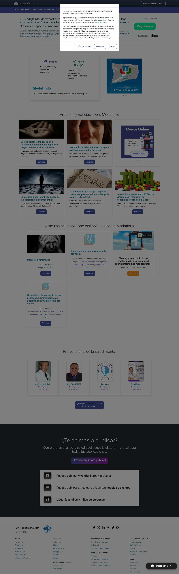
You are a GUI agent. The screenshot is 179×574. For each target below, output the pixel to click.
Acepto (112, 46)
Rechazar (100, 46)
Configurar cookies (83, 46)
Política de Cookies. (101, 22)
